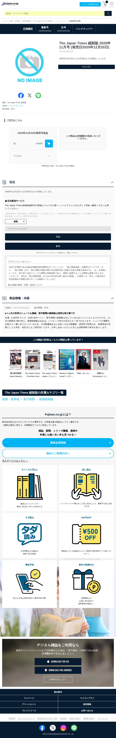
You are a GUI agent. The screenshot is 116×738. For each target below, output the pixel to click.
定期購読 (28, 29)
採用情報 (87, 704)
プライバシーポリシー (26, 718)
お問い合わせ (87, 710)
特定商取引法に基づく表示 (47, 718)
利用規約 (11, 718)
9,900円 (39, 143)
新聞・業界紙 (15, 21)
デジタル (18, 156)
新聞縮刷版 (27, 21)
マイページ (29, 698)
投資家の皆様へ (89, 718)
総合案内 (58, 692)
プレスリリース (29, 710)
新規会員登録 (80, 442)
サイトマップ (102, 718)
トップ (4, 21)
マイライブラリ (87, 698)
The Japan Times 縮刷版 (43, 21)
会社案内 (63, 718)
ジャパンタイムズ (16, 106)
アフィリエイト (29, 704)
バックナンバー (61, 21)
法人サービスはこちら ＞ (15, 460)
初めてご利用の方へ (78, 453)
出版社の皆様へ (75, 718)
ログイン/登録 (90, 4)
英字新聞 (29, 399)
